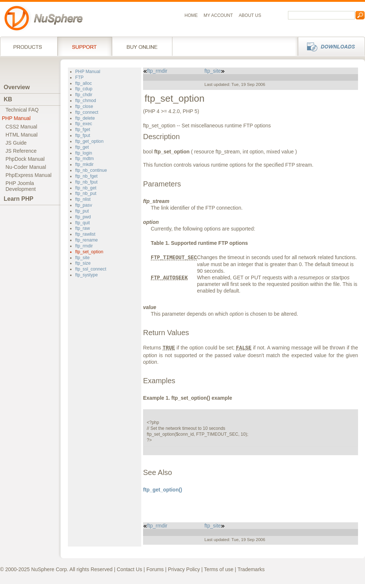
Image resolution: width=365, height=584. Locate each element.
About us (250, 15)
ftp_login (83, 153)
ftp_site (82, 257)
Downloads (329, 46)
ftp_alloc (83, 83)
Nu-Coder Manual (26, 167)
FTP (79, 77)
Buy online (142, 46)
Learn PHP (18, 199)
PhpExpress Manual (28, 175)
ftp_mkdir (84, 164)
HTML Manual (21, 135)
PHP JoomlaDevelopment (21, 186)
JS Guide (16, 143)
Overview (17, 87)
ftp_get (82, 147)
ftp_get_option (89, 141)
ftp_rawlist (85, 234)
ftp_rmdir (84, 246)
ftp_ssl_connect (90, 269)
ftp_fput (82, 135)
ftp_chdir (83, 94)
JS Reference (21, 151)
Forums (155, 569)
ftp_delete (85, 118)
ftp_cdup (83, 88)
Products (28, 46)
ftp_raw (82, 228)
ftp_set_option (89, 251)
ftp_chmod (85, 100)
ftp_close (84, 106)
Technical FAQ (22, 110)
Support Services (84, 46)
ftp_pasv (83, 205)
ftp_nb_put (85, 193)
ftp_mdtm (84, 158)
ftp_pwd (83, 217)
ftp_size (83, 263)
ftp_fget (82, 129)
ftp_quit (82, 222)
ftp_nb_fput (86, 182)
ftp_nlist (83, 199)
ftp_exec (83, 123)
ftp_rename (86, 240)
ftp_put (82, 211)
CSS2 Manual (21, 127)
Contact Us (129, 569)
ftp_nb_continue (91, 170)
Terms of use (218, 569)
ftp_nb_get (85, 188)
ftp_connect (86, 112)
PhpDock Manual (25, 159)
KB (8, 99)
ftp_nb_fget (86, 176)
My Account (218, 15)
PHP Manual (16, 118)
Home (191, 15)
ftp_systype (86, 275)
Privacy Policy (184, 569)
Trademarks (250, 569)
